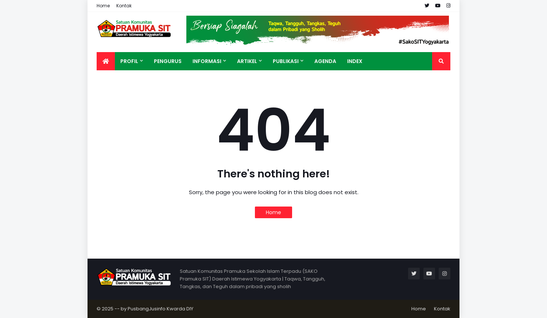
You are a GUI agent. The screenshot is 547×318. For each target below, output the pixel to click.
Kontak (124, 6)
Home (103, 6)
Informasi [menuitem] (207, 61)
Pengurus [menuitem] (168, 61)
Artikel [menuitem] (247, 61)
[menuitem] (106, 61)
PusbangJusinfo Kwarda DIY (160, 308)
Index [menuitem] (354, 61)
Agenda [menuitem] (325, 61)
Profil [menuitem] (129, 61)
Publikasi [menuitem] (286, 61)
